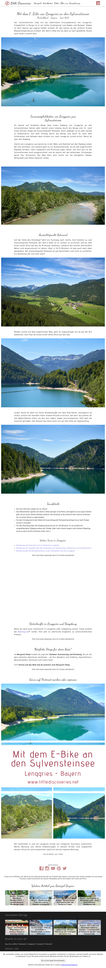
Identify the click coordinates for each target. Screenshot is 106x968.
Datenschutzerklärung (69, 965)
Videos (58, 3)
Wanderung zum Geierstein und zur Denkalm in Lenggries (40, 545)
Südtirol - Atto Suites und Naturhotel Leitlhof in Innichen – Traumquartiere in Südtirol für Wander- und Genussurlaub (89, 932)
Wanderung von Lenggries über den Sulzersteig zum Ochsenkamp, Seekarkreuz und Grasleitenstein (50, 549)
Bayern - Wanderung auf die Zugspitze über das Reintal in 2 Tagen (65, 905)
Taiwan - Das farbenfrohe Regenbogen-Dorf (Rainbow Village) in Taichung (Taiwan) (16, 934)
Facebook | (23, 947)
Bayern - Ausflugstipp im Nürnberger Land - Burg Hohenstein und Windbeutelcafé (89, 904)
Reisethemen (49, 3)
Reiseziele (39, 3)
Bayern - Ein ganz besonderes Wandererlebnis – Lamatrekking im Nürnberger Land (16, 903)
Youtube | (40, 947)
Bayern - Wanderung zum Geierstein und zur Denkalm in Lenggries (41, 905)
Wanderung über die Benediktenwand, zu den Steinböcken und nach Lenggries (48, 554)
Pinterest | (48, 947)
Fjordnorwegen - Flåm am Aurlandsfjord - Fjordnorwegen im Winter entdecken (41, 934)
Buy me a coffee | (11, 947)
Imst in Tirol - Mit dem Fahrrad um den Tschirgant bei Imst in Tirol (65, 935)
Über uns (65, 3)
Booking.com (24, 634)
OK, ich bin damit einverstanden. (53, 961)
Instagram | (32, 947)
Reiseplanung (75, 3)
